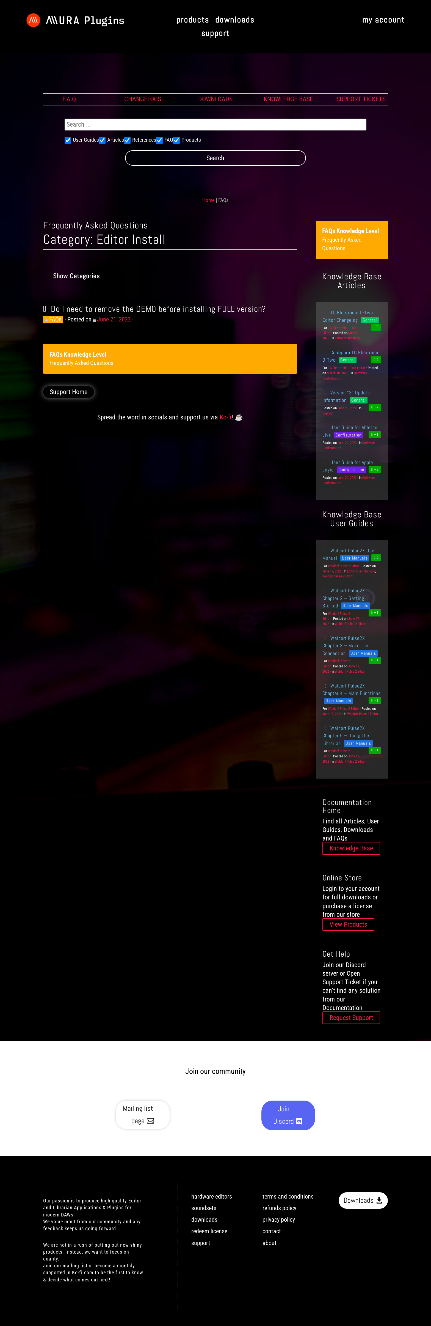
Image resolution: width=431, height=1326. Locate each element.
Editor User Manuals (361, 571)
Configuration (348, 435)
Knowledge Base (351, 848)
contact (272, 1231)
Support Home (68, 392)
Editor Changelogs (347, 338)
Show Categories (76, 276)
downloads (235, 20)
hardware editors (211, 1196)
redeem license (209, 1231)
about (270, 1243)
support (215, 34)
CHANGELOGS (142, 99)
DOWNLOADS (215, 99)
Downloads (359, 1200)
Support (327, 413)
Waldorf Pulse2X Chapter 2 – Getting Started (343, 598)
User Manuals (355, 558)
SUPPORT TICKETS (361, 99)
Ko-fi (225, 417)
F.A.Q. (70, 99)
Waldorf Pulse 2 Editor (343, 566)
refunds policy (279, 1208)
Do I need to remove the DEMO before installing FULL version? (158, 308)
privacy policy (279, 1219)
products (192, 20)
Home (208, 200)
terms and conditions (288, 1196)
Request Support (351, 1018)
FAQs (55, 319)
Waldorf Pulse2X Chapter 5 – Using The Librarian (345, 735)
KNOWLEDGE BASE (288, 99)
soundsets (203, 1208)
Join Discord (283, 1115)
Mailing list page (138, 1114)
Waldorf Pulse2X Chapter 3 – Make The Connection (345, 645)
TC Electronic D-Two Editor (346, 368)
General (370, 320)
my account (383, 20)
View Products (348, 924)
